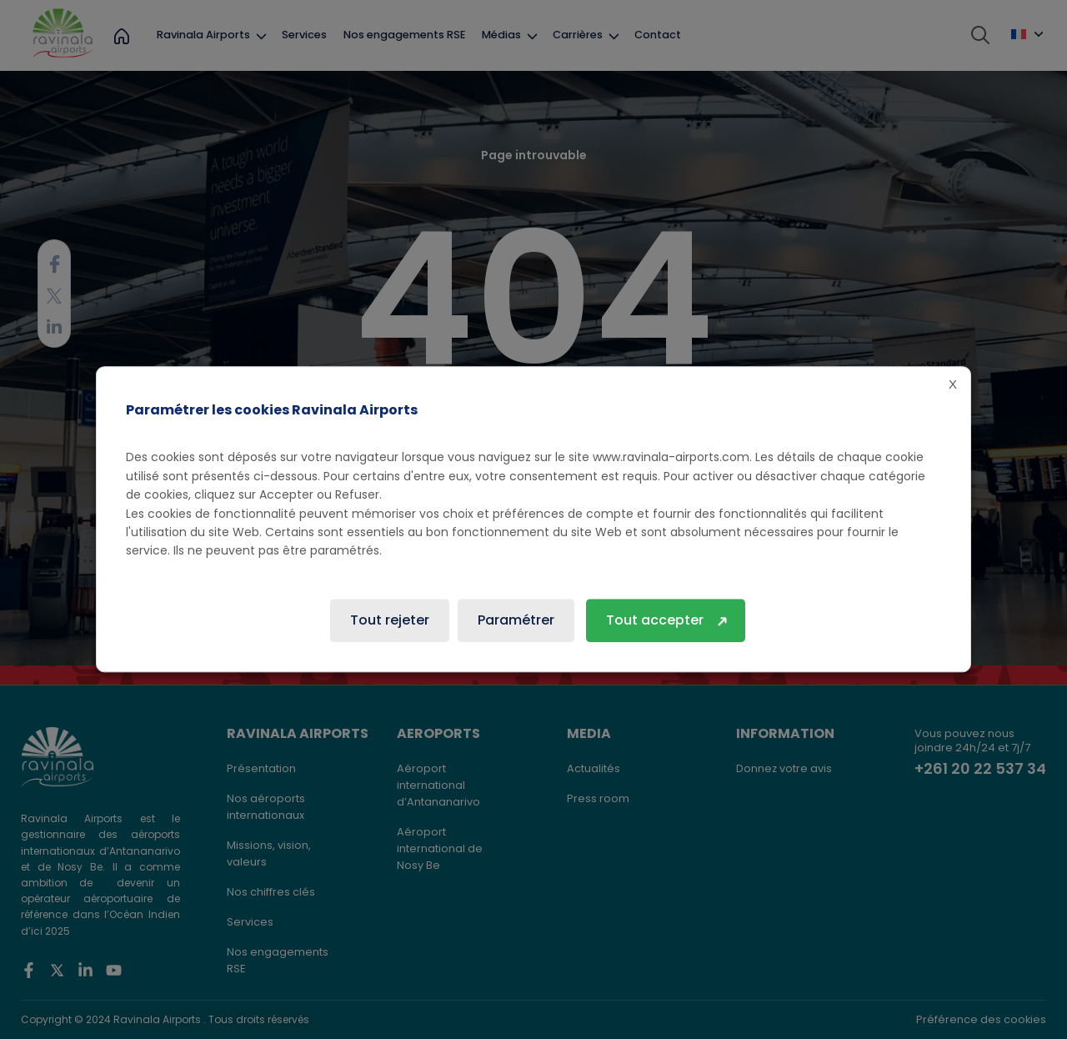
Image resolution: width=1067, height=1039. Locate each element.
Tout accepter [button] (655, 620)
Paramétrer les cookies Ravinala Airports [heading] (272, 409)
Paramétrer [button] (516, 620)
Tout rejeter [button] (389, 620)
